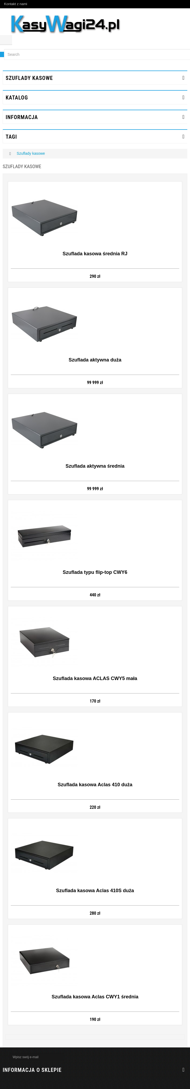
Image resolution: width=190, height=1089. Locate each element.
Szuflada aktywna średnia (94, 466)
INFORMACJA (22, 117)
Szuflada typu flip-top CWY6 (95, 572)
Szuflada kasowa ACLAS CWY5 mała (95, 678)
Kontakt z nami (15, 4)
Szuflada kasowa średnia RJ (94, 253)
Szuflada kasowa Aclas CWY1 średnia (95, 996)
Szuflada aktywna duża (95, 359)
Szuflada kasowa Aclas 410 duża (95, 784)
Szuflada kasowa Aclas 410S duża (95, 890)
